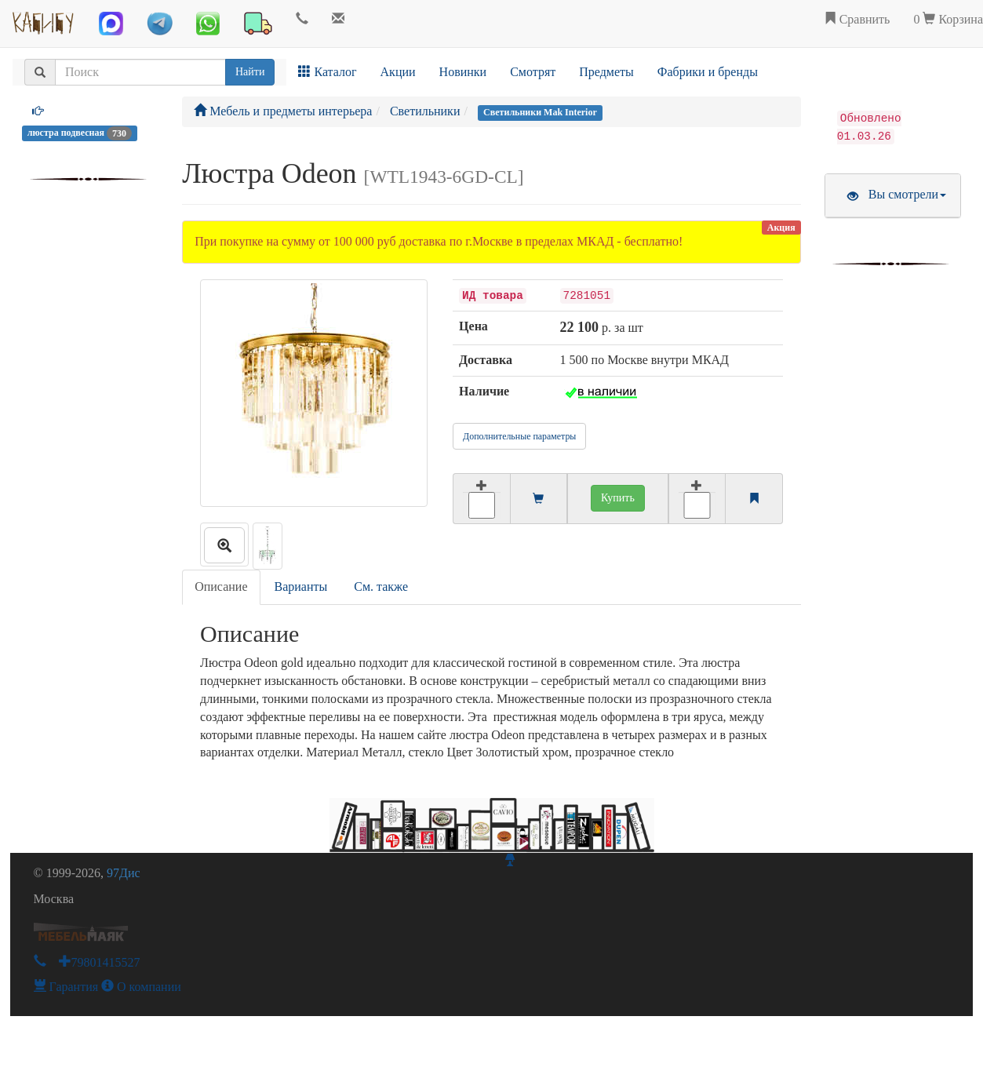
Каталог (327, 71)
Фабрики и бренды (707, 71)
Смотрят (532, 71)
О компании (141, 986)
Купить (618, 498)
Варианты (301, 586)
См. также (381, 586)
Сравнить (857, 19)
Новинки (463, 71)
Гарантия (66, 986)
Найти (249, 72)
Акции (398, 71)
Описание (221, 586)
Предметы (606, 71)
